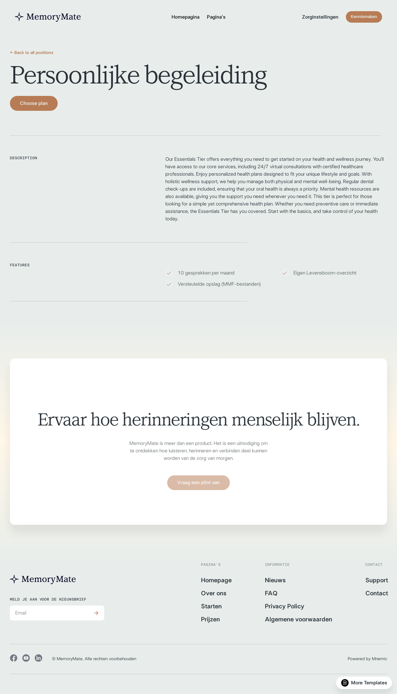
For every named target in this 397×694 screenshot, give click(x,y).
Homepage (216, 580)
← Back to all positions (31, 53)
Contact (376, 593)
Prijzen (210, 619)
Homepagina (185, 17)
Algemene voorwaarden (298, 619)
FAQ (271, 593)
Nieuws (275, 580)
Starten (211, 606)
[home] (48, 17)
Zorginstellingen (320, 17)
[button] (216, 17)
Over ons (213, 593)
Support (376, 580)
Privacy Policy (284, 606)
